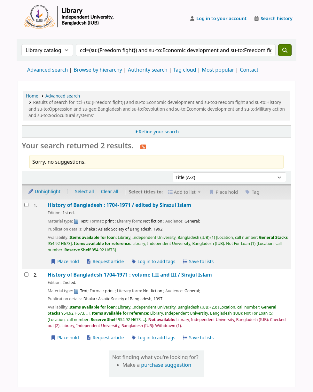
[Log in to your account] (218, 18)
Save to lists (198, 261)
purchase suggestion (166, 364)
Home (32, 96)
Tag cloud (184, 69)
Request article (105, 261)
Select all (84, 191)
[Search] (285, 50)
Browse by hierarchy (98, 69)
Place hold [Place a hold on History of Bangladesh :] (65, 261)
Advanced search (47, 69)
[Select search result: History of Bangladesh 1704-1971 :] (26, 274)
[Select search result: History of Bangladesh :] (26, 205)
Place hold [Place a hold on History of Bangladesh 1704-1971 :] (65, 337)
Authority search (148, 69)
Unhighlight (44, 191)
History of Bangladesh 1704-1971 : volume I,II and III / (130, 275)
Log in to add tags (153, 261)
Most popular (218, 69)
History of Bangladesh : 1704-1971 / (119, 205)
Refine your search (159, 132)
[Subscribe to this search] (143, 146)
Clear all (109, 191)
